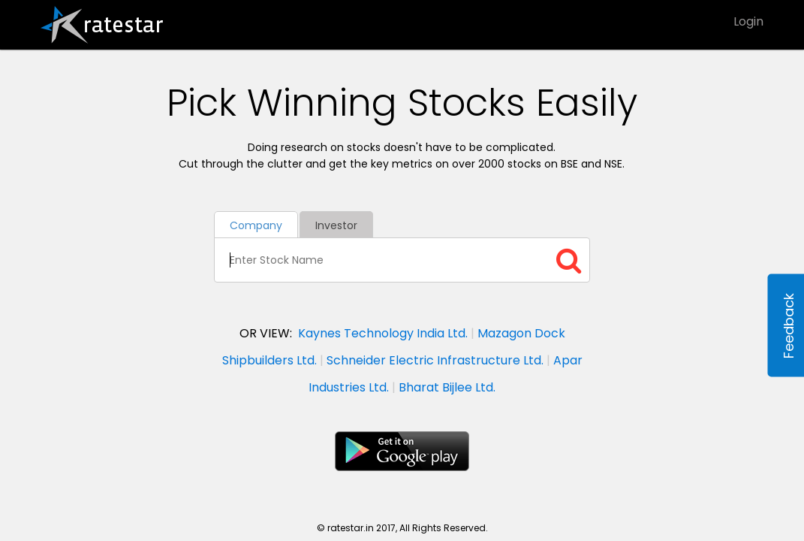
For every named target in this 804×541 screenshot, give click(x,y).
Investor (336, 225)
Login (748, 21)
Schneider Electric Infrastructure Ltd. (435, 360)
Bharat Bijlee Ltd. (447, 387)
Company (256, 225)
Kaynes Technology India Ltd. (383, 333)
